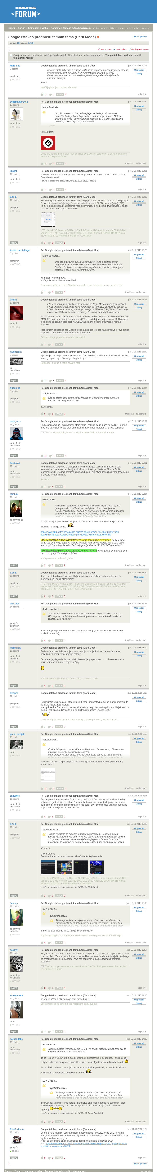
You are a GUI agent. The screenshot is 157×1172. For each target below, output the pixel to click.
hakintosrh (16, 352)
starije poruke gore (140, 49)
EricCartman (17, 1129)
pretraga (145, 28)
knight (13, 171)
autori (136, 28)
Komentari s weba (38, 28)
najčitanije (112, 28)
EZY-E (13, 197)
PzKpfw (14, 693)
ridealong (15, 388)
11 (45, 94)
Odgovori (139, 70)
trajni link (142, 94)
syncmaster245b (19, 101)
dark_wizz (15, 421)
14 (45, 163)
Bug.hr (11, 28)
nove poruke (125, 28)
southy (14, 950)
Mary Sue (15, 65)
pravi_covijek (17, 734)
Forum (21, 28)
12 (45, 189)
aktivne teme (99, 28)
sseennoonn (17, 995)
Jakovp (14, 903)
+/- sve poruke (104, 49)
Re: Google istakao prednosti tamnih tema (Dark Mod (70, 101)
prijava (75, 28)
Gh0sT (14, 299)
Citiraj (139, 73)
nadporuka (141, 163)
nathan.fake (16, 1039)
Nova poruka (140, 36)
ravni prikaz (121, 49)
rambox (14, 494)
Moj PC (14, 243)
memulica (15, 647)
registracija (86, 28)
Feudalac (15, 463)
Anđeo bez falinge (20, 250)
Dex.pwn (15, 603)
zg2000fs (15, 796)
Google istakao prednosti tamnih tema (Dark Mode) (68, 65)
